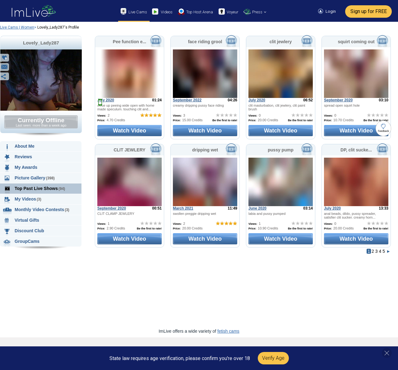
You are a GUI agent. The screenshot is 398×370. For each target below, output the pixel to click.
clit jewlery (281, 41)
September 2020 (338, 100)
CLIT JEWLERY (129, 149)
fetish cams (228, 331)
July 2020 (105, 100)
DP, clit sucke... (356, 149)
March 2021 (183, 208)
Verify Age (273, 358)
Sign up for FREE (368, 11)
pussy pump (280, 149)
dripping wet (205, 149)
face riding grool (205, 41)
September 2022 (187, 100)
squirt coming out (356, 41)
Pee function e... (129, 41)
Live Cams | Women (17, 27)
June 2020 (257, 208)
